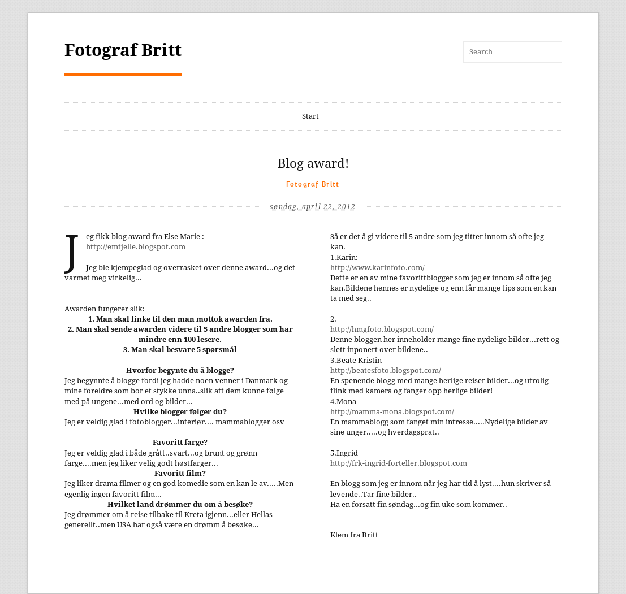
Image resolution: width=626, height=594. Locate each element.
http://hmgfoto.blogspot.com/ (382, 329)
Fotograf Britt (123, 50)
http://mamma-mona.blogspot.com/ (392, 411)
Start (310, 116)
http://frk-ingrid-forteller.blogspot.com (398, 463)
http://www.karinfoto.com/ (377, 267)
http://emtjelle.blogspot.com (135, 246)
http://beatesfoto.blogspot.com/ (385, 370)
